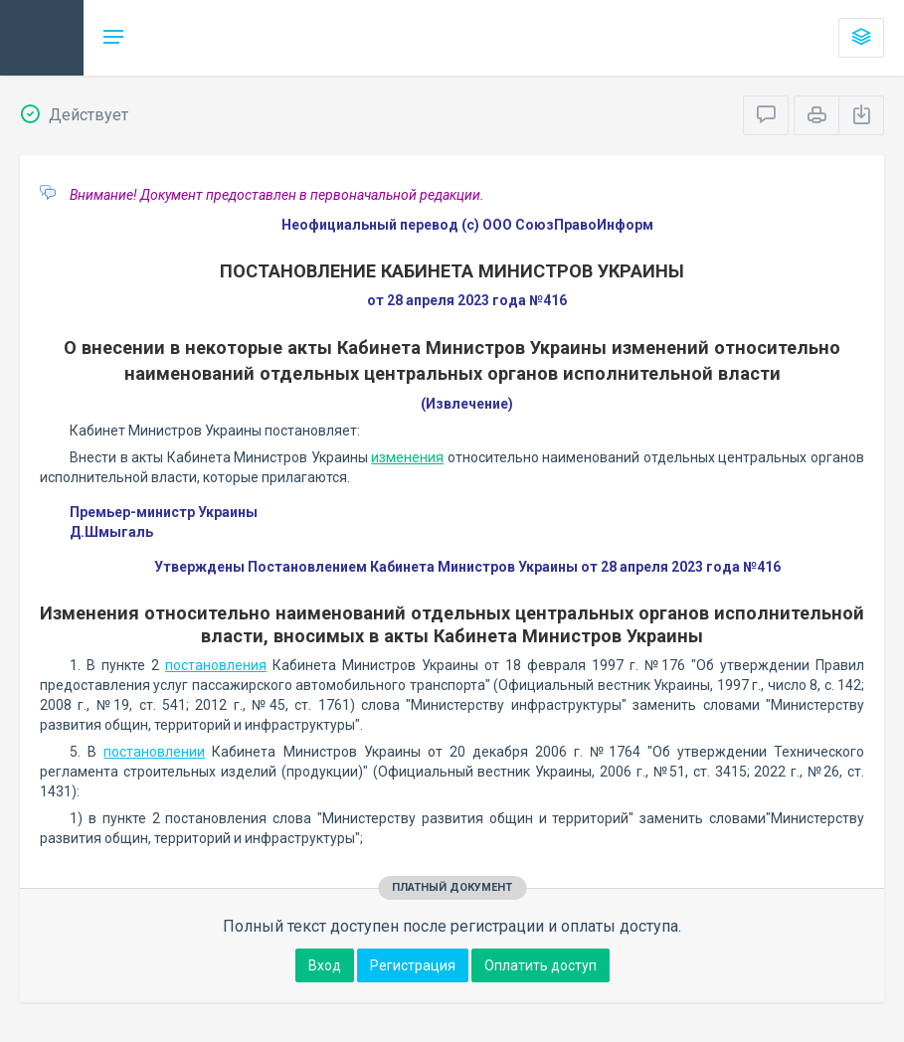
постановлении (154, 752)
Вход (324, 965)
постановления (216, 665)
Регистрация (412, 965)
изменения (407, 457)
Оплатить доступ (540, 965)
